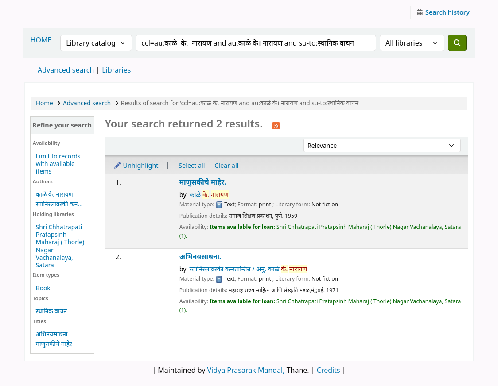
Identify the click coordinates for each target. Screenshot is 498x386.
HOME (41, 40)
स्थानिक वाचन (51, 311)
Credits (328, 370)
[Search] (457, 43)
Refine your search (62, 125)
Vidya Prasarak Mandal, (246, 370)
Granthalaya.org (47, 12)
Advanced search (66, 70)
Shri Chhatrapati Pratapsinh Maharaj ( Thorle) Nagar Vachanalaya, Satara (60, 246)
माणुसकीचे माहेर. (202, 182)
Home (44, 103)
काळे (209, 194)
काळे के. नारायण (54, 194)
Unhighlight (136, 165)
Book (43, 288)
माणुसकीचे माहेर (54, 344)
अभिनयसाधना (51, 334)
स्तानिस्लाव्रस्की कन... (59, 204)
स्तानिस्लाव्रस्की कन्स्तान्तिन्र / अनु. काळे (248, 269)
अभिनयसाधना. (200, 256)
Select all (192, 165)
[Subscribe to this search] (276, 124)
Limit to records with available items (58, 163)
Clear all (226, 165)
